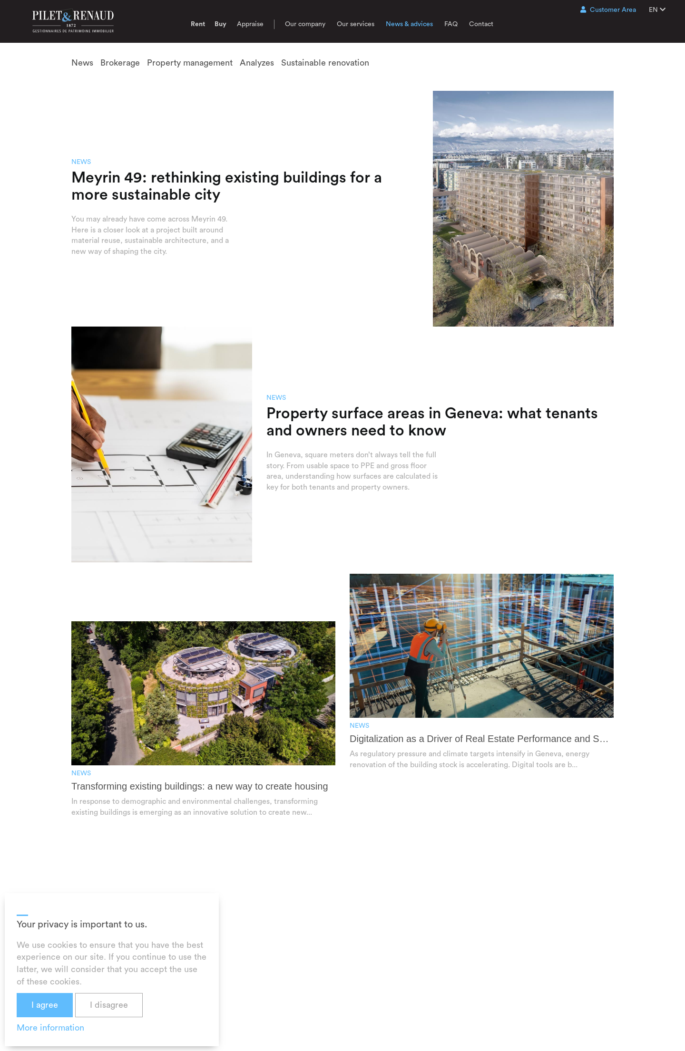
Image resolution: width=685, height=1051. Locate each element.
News (82, 62)
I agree (44, 1005)
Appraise (250, 24)
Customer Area (608, 9)
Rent (198, 24)
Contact (481, 24)
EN (657, 9)
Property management (190, 62)
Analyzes (257, 62)
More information (50, 1027)
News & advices (409, 24)
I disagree (109, 1005)
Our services (355, 24)
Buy (220, 24)
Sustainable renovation (325, 62)
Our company (305, 24)
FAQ (451, 24)
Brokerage (120, 62)
